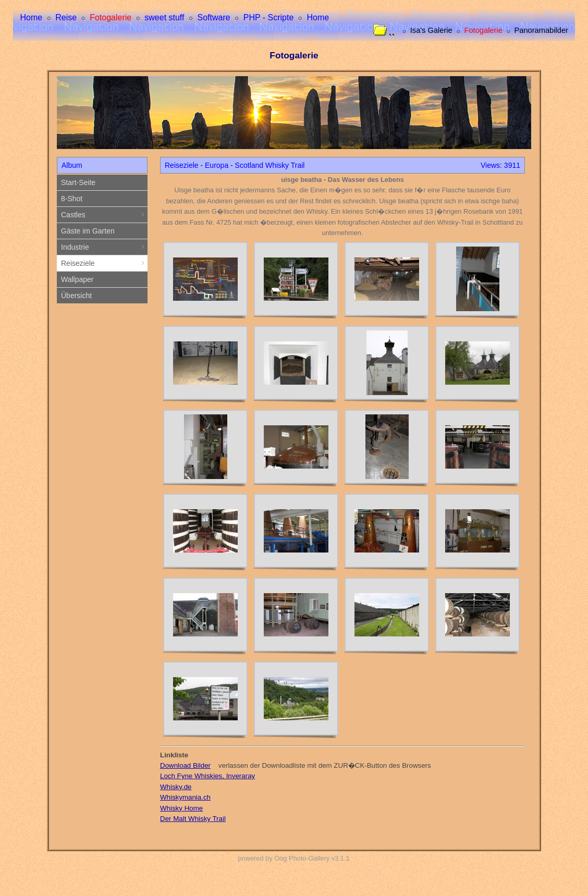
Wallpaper (77, 279)
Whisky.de (175, 787)
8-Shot (71, 198)
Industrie (104, 247)
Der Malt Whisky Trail (193, 819)
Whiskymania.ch (185, 797)
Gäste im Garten (88, 231)
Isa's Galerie (431, 31)
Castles (104, 215)
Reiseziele (104, 263)
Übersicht (76, 295)
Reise (66, 17)
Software (214, 17)
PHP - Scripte (268, 17)
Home (31, 17)
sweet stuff (164, 17)
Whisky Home (181, 808)
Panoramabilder (541, 31)
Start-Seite (78, 182)
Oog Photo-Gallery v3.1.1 (311, 858)
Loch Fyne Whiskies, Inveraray (207, 776)
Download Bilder (185, 765)
